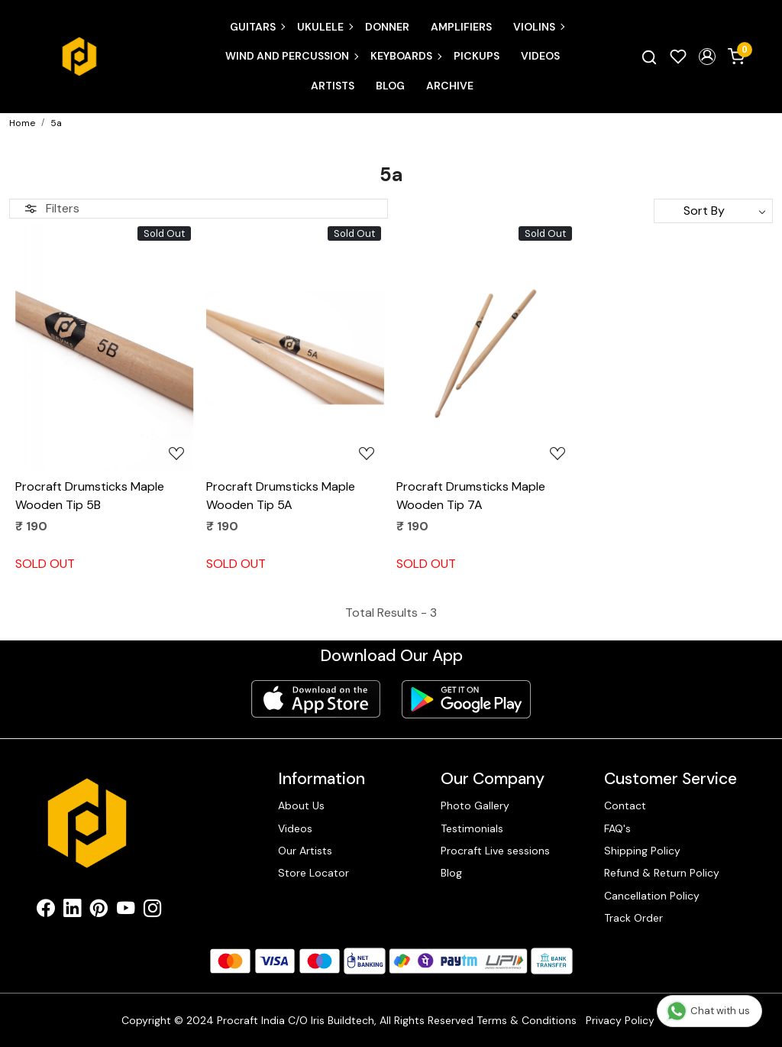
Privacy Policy (620, 1020)
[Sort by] (713, 211)
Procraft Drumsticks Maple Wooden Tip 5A (280, 495)
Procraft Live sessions (495, 850)
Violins (538, 27)
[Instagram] (152, 912)
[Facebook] (45, 912)
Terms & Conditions (527, 1020)
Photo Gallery (475, 805)
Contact (625, 805)
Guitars (257, 27)
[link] (649, 56)
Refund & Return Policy (661, 873)
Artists (332, 85)
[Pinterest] (99, 912)
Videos (540, 56)
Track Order (633, 918)
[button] (707, 56)
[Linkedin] (72, 912)
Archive (449, 85)
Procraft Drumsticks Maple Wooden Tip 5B (89, 495)
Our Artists (305, 850)
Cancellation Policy (652, 896)
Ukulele (324, 27)
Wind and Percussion (291, 56)
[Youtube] (125, 912)
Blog (390, 85)
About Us (301, 805)
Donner (387, 27)
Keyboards (405, 56)
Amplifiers (461, 27)
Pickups (476, 56)
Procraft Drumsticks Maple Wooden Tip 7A (470, 495)
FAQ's (617, 828)
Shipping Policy (642, 850)
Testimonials (472, 828)
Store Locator (313, 873)
